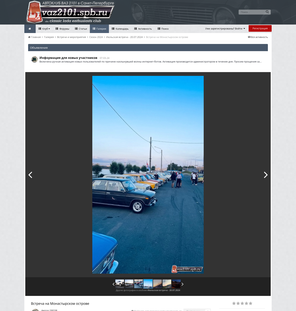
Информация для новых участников (68, 58)
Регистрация (260, 28)
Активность (144, 28)
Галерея (101, 28)
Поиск (165, 28)
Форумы (64, 28)
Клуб (46, 28)
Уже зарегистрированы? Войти (225, 28)
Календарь (122, 28)
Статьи (82, 28)
